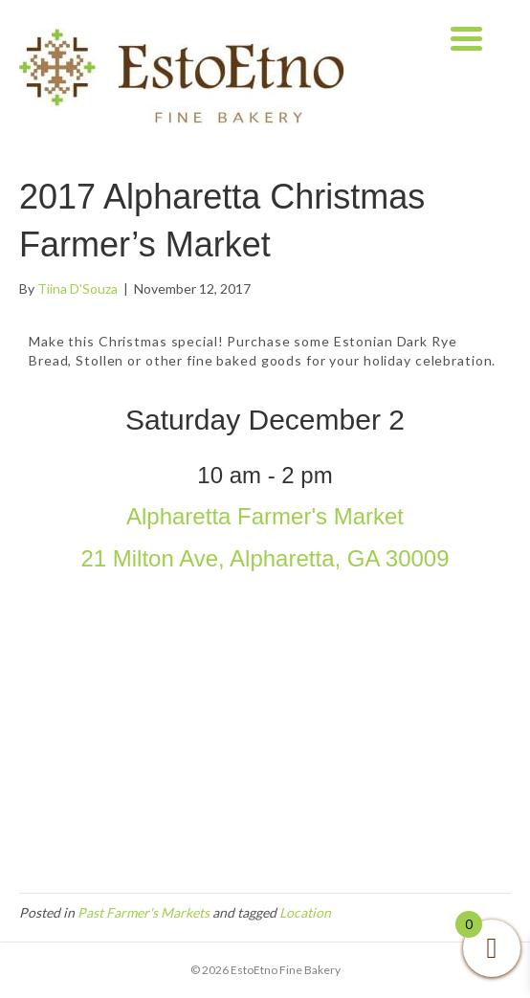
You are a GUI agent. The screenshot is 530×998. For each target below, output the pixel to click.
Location (305, 912)
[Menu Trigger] (466, 36)
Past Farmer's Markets (143, 912)
